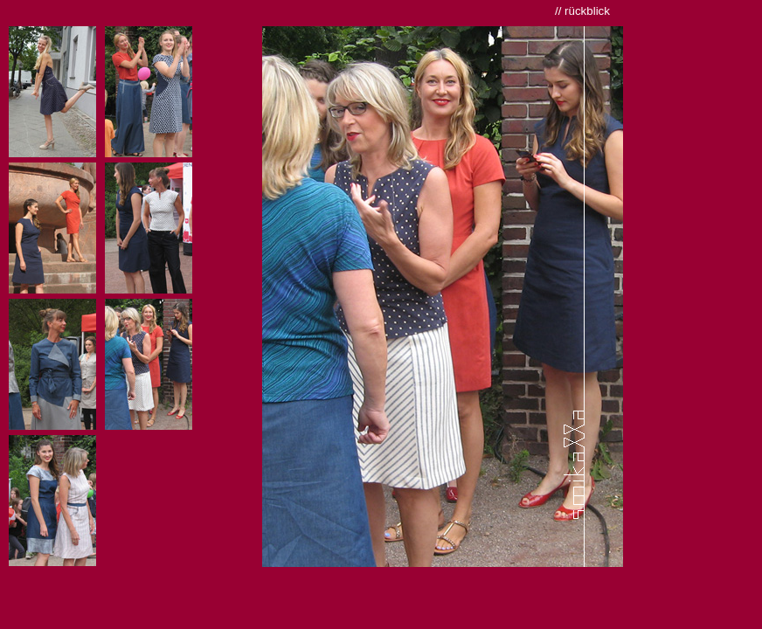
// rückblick (582, 10)
